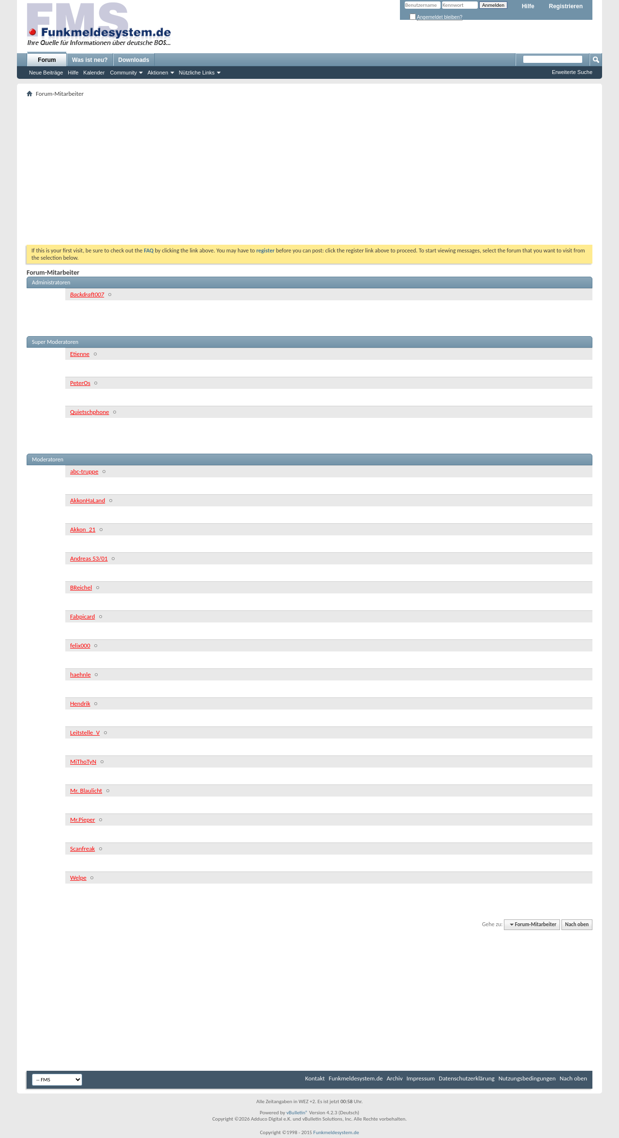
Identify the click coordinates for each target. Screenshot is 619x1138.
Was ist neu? (90, 60)
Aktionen (157, 72)
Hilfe (528, 6)
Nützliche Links (197, 72)
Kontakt (315, 1078)
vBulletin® (297, 1112)
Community (123, 72)
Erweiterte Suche (572, 72)
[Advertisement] (309, 172)
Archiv (395, 1078)
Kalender (93, 72)
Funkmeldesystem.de (356, 1078)
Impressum (421, 1078)
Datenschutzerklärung (467, 1078)
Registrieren (566, 6)
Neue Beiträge (46, 72)
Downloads (133, 60)
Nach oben (577, 924)
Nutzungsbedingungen (527, 1078)
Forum (47, 60)
